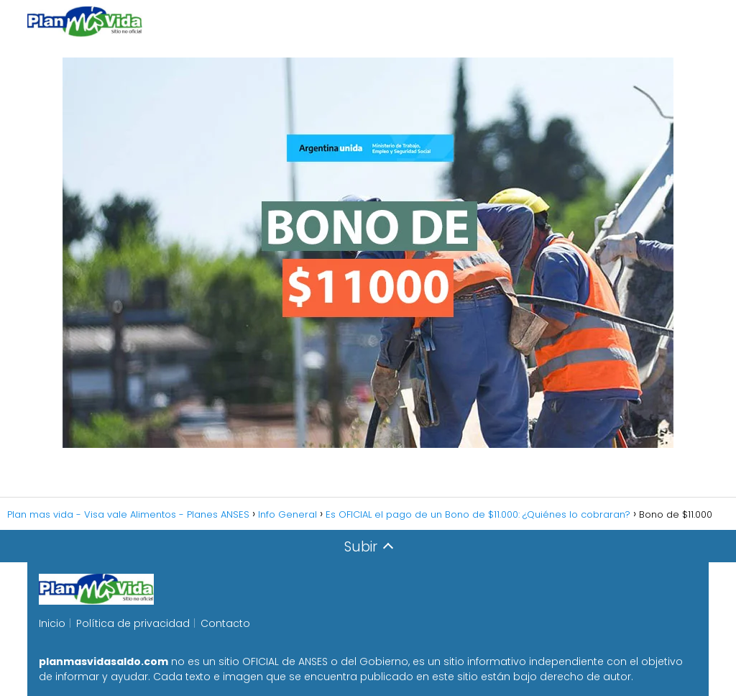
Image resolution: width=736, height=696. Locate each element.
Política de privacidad (133, 623)
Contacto (225, 623)
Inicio (52, 623)
